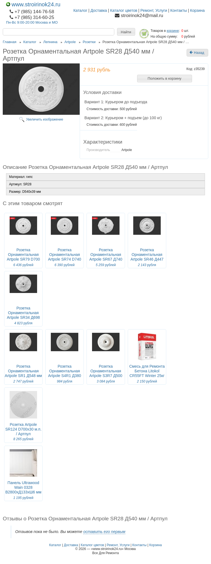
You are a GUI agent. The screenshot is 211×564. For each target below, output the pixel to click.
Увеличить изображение (44, 119)
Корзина (197, 10)
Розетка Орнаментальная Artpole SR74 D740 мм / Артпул (64, 257)
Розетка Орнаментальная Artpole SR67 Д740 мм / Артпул (105, 257)
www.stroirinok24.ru (33, 4)
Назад (197, 53)
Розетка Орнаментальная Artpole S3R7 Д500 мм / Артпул (105, 373)
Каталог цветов (123, 10)
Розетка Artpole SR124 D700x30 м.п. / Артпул (23, 429)
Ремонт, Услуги (153, 10)
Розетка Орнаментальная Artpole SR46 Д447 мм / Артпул (147, 257)
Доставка (98, 10)
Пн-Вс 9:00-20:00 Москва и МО (32, 22)
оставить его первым (104, 531)
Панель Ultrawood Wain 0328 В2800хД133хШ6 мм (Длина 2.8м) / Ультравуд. (23, 492)
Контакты (178, 10)
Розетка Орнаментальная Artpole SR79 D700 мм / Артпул (23, 257)
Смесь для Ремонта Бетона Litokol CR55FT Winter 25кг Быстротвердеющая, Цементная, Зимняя (147, 375)
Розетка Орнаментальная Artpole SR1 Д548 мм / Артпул (23, 373)
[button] (126, 32)
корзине (173, 31)
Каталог (80, 10)
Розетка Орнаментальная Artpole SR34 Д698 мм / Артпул (23, 315)
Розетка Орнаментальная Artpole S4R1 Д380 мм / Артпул (64, 373)
